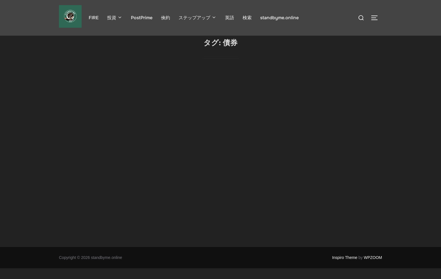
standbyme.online (279, 18)
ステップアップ (198, 18)
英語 (229, 18)
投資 (114, 18)
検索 (247, 18)
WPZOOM (373, 268)
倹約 (165, 18)
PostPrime (141, 18)
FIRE (94, 18)
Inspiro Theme (344, 268)
